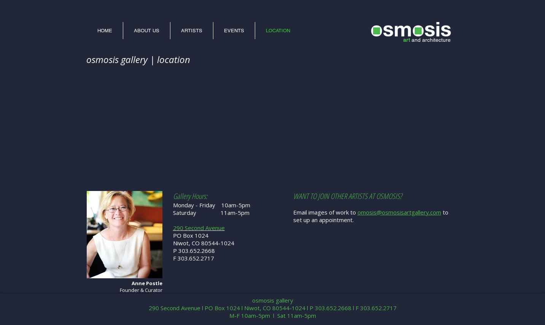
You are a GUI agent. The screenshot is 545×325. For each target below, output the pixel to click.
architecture (436, 40)
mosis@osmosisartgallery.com (401, 212)
